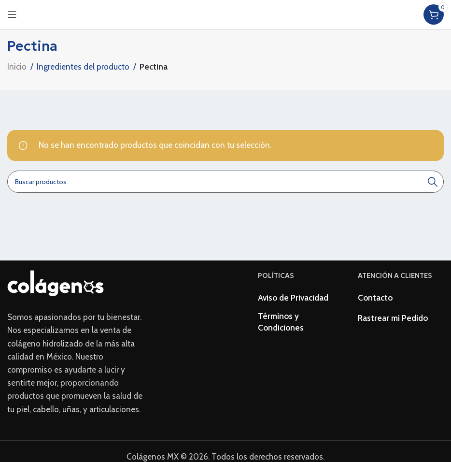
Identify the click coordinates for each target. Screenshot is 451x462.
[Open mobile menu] (12, 14)
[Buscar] (225, 182)
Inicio (17, 67)
